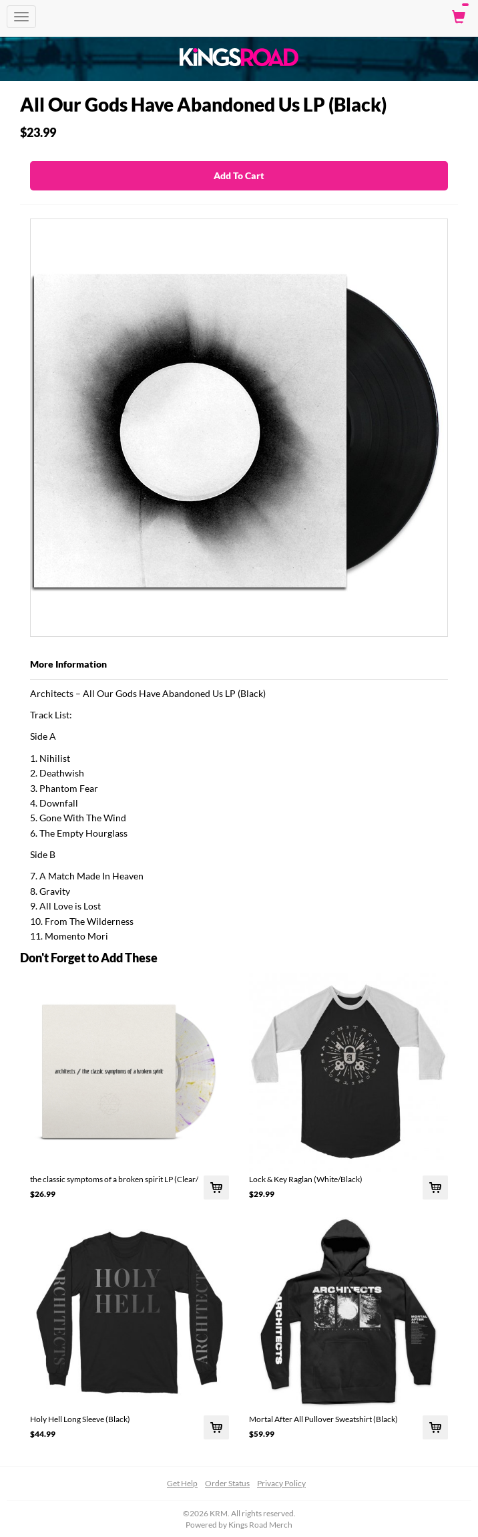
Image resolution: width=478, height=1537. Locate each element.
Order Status (227, 1483)
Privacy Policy (281, 1483)
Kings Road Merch (260, 1525)
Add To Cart (239, 175)
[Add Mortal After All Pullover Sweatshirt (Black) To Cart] (435, 1427)
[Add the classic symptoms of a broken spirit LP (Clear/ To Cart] (216, 1187)
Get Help (182, 1483)
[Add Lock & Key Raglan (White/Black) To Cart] (435, 1187)
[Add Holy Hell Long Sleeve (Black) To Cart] (216, 1427)
